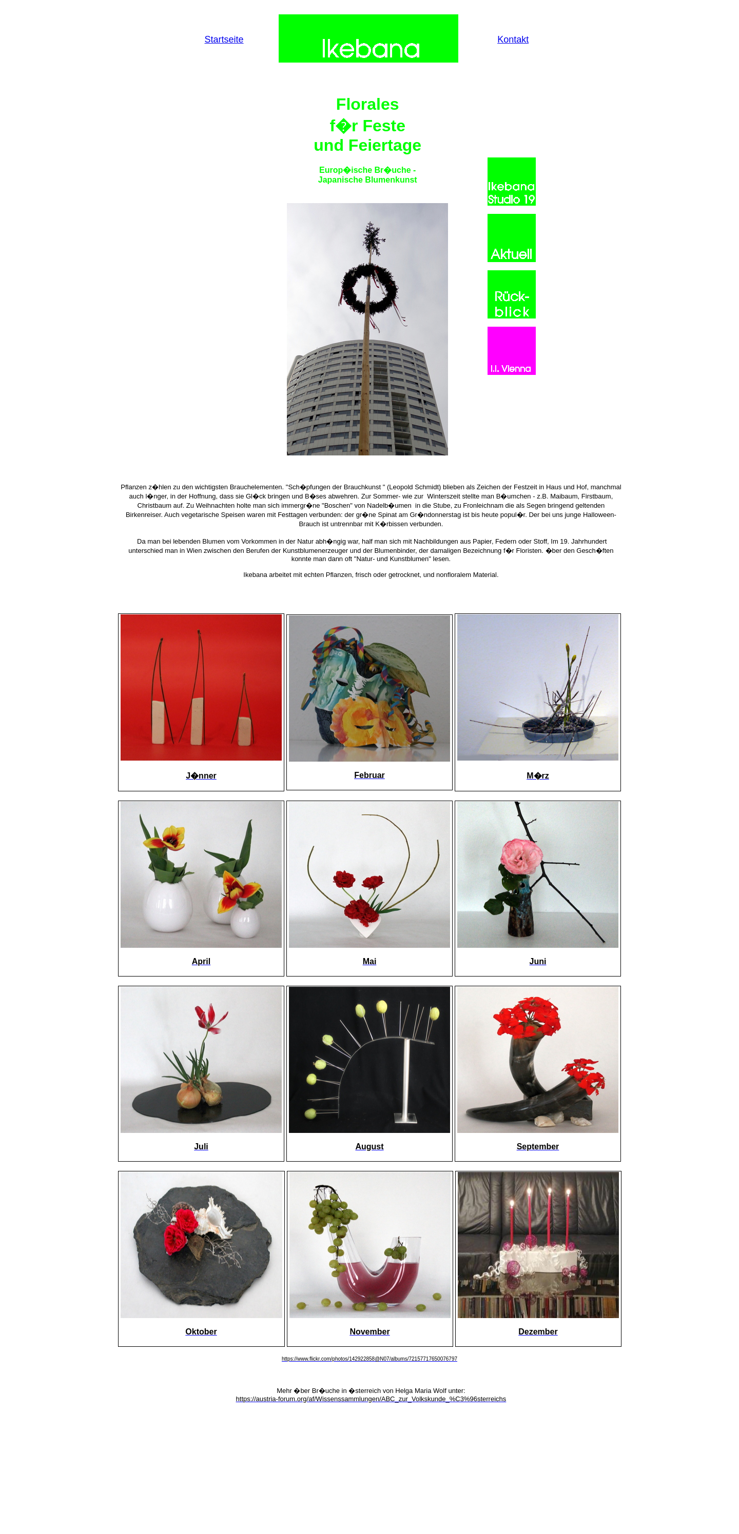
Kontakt (513, 39)
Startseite (224, 39)
